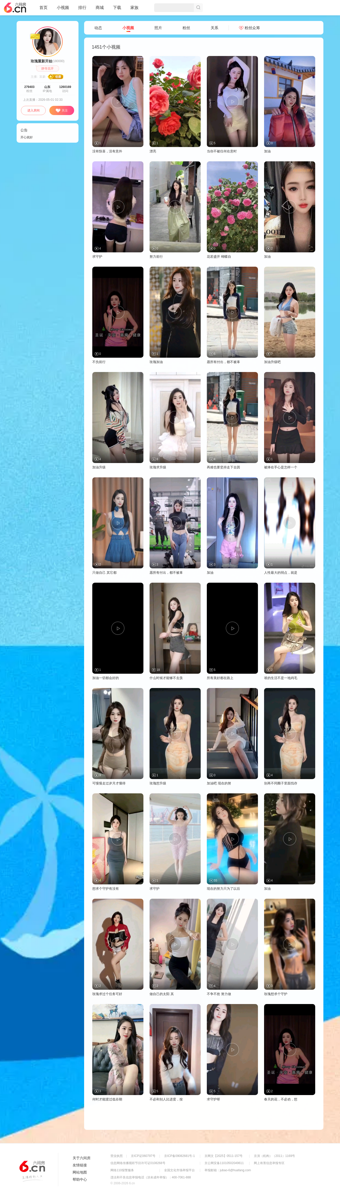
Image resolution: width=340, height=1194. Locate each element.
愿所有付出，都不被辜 (223, 362)
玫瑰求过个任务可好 (107, 994)
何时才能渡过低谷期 (107, 1099)
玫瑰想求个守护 (275, 994)
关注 (61, 110)
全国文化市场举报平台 (179, 1170)
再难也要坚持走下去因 (223, 467)
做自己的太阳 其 (162, 994)
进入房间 (33, 110)
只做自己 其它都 (104, 573)
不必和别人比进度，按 (166, 1099)
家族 (134, 9)
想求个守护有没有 (105, 889)
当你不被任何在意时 (222, 151)
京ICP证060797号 (143, 1156)
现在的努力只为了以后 (223, 889)
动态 (98, 28)
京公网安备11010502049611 (224, 1163)
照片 (158, 28)
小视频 (63, 9)
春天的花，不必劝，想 (280, 1099)
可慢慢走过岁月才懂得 (109, 783)
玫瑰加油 (156, 362)
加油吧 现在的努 (219, 783)
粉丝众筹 (249, 28)
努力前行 (156, 256)
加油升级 (99, 467)
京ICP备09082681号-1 (179, 1156)
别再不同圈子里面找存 (280, 783)
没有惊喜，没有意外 (107, 151)
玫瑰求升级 (158, 467)
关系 (214, 28)
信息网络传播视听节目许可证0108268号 (137, 1163)
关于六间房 (81, 1158)
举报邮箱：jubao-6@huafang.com (228, 1170)
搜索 (198, 7)
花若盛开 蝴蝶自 (219, 256)
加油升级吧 (272, 362)
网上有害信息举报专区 (269, 1163)
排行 (82, 7)
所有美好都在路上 (220, 678)
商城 (100, 9)
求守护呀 (213, 1099)
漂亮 (153, 151)
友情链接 (80, 1165)
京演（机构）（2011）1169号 (274, 1156)
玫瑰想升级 (158, 783)
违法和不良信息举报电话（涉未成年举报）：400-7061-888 (150, 1177)
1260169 (65, 87)
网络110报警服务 (122, 1170)
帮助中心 (80, 1179)
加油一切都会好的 (105, 678)
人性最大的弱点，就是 (280, 573)
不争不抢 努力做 (219, 994)
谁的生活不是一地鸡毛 (280, 678)
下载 (117, 7)
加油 (267, 151)
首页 (43, 9)
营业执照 (116, 1156)
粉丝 (186, 28)
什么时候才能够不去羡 (166, 678)
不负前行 (99, 362)
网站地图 (80, 1172)
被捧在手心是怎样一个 (280, 467)
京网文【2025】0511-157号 (224, 1156)
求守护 (97, 256)
